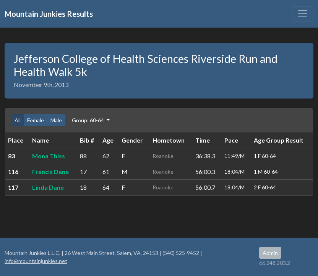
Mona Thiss (48, 155)
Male (56, 120)
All (18, 120)
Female (35, 120)
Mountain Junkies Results (49, 13)
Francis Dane (50, 171)
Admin (270, 253)
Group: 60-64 (88, 120)
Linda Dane (48, 187)
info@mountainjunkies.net (36, 261)
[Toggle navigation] (302, 13)
